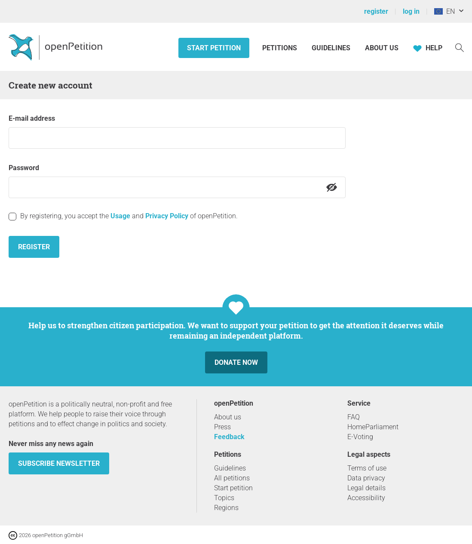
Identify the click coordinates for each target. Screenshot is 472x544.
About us (381, 48)
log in (411, 11)
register (376, 11)
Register (34, 247)
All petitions (232, 478)
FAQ (353, 417)
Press (222, 427)
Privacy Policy (166, 216)
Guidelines (331, 48)
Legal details (366, 488)
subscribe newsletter (59, 463)
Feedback (229, 437)
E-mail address (32, 118)
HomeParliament (372, 427)
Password (24, 168)
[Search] (459, 47)
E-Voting (360, 437)
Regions (226, 508)
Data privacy (366, 478)
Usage (120, 216)
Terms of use (366, 468)
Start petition (214, 48)
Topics (224, 498)
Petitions (280, 48)
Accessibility (366, 498)
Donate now (236, 362)
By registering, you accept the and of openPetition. (129, 216)
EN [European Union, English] (444, 11)
